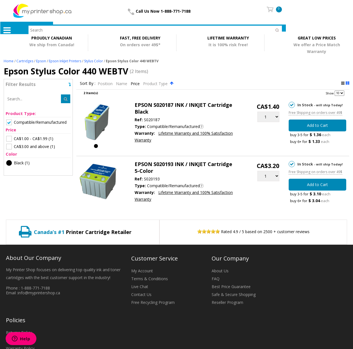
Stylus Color (93, 61)
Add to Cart (317, 125)
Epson (41, 61)
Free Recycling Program (153, 302)
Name (122, 83)
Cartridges (24, 61)
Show (330, 93)
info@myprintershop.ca (39, 292)
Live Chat (139, 286)
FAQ (216, 278)
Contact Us (141, 294)
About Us (220, 270)
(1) (29, 139)
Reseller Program (227, 302)
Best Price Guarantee (231, 286)
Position (106, 83)
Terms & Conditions (149, 278)
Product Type (156, 83)
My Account (142, 270)
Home (9, 61)
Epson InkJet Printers (65, 61)
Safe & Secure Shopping (234, 294)
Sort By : (87, 83)
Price (136, 83)
